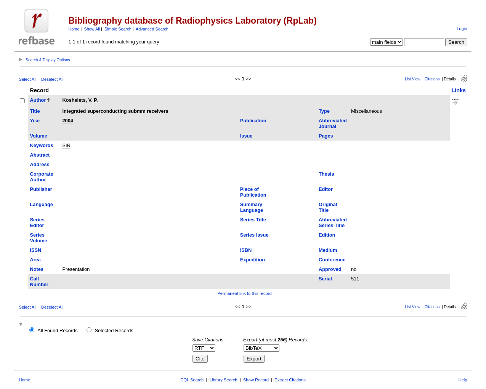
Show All (92, 29)
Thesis (326, 174)
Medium (328, 250)
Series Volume (38, 237)
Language (41, 204)
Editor (326, 189)
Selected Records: (115, 330)
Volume (38, 136)
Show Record (256, 380)
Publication (253, 120)
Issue (246, 136)
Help (463, 380)
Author (38, 100)
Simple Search (118, 29)
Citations (432, 79)
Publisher (41, 189)
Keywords (41, 145)
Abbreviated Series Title (333, 222)
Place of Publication (253, 192)
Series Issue (254, 235)
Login (462, 28)
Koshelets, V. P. (80, 100)
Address (39, 164)
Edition (327, 235)
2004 (67, 120)
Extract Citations (289, 380)
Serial (325, 279)
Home (73, 29)
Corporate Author (41, 176)
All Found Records (57, 330)
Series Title (253, 220)
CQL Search (192, 380)
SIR (66, 145)
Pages (326, 136)
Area (35, 260)
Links (459, 90)
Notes (36, 269)
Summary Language (251, 207)
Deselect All (52, 79)
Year (35, 120)
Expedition (252, 260)
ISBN (246, 250)
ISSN (35, 250)
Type (324, 111)
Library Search (223, 380)
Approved (330, 269)
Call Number (39, 281)
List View (412, 79)
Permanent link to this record (244, 293)
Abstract (40, 155)
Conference (332, 260)
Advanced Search (152, 29)
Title (35, 111)
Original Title (328, 207)
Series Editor (37, 222)
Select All (27, 79)
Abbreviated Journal (333, 123)
